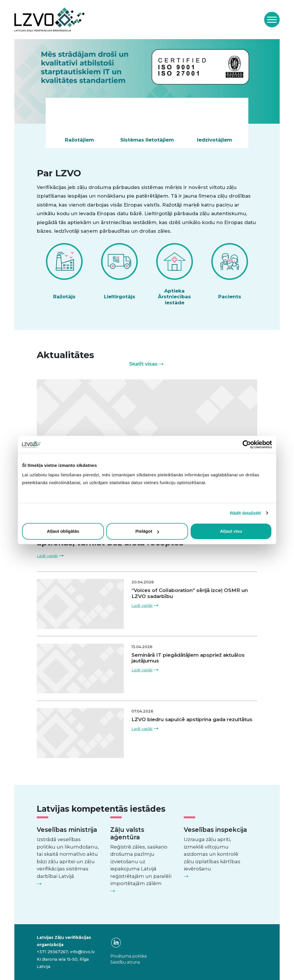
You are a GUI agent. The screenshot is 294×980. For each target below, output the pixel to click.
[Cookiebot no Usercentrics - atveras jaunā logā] (247, 444)
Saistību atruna (125, 962)
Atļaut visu (231, 531)
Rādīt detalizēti (245, 513)
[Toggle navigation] (272, 19)
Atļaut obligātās (63, 531)
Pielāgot (147, 531)
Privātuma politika (128, 956)
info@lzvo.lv (82, 951)
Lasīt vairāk (47, 555)
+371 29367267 (52, 951)
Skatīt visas (143, 364)
